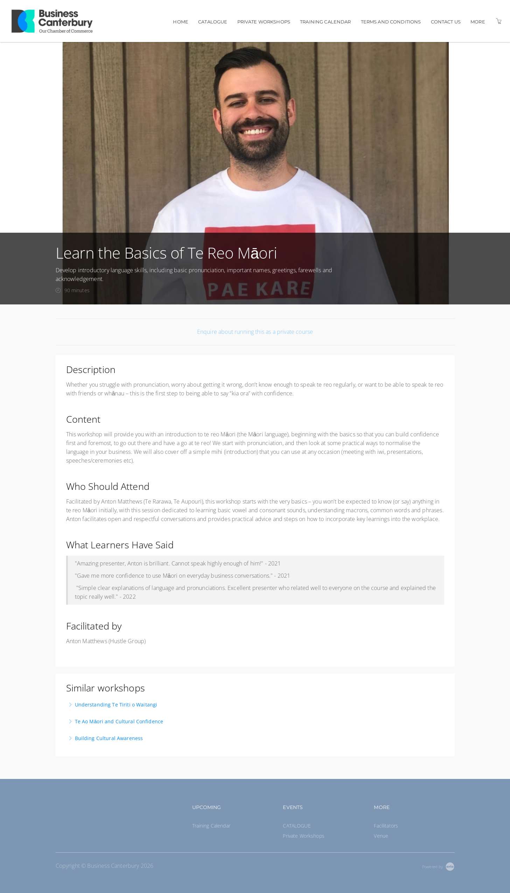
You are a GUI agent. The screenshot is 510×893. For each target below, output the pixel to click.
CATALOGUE (212, 21)
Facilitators (386, 825)
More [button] (477, 21)
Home (180, 21)
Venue (381, 835)
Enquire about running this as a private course (255, 332)
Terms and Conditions (391, 21)
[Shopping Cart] (499, 21)
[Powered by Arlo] (438, 866)
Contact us (446, 21)
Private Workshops (263, 21)
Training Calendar (325, 21)
